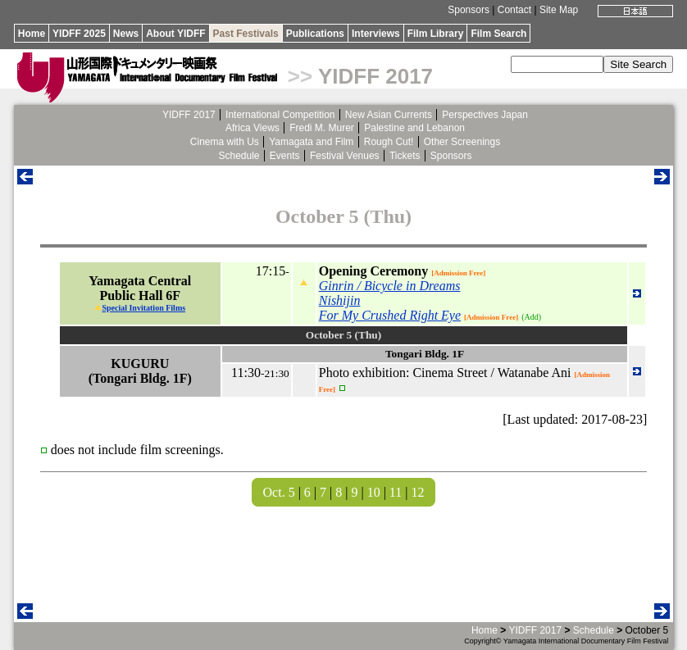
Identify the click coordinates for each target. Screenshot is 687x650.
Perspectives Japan (485, 114)
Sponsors (468, 10)
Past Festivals (246, 33)
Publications (315, 33)
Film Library (435, 33)
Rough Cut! (389, 142)
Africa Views (252, 128)
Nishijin (340, 300)
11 (395, 492)
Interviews (376, 33)
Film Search (498, 33)
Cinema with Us (224, 142)
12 (417, 492)
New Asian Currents (388, 114)
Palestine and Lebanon (414, 128)
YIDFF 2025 (79, 33)
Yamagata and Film (311, 142)
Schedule (238, 155)
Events (285, 155)
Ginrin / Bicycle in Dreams (390, 286)
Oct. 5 (279, 492)
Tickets (405, 155)
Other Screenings (462, 142)
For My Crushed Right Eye (390, 315)
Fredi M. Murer (321, 128)
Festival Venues (345, 155)
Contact (514, 10)
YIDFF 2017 (375, 76)
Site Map (558, 10)
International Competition (279, 114)
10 (373, 492)
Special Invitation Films (143, 307)
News (126, 33)
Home (31, 33)
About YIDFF (175, 33)
